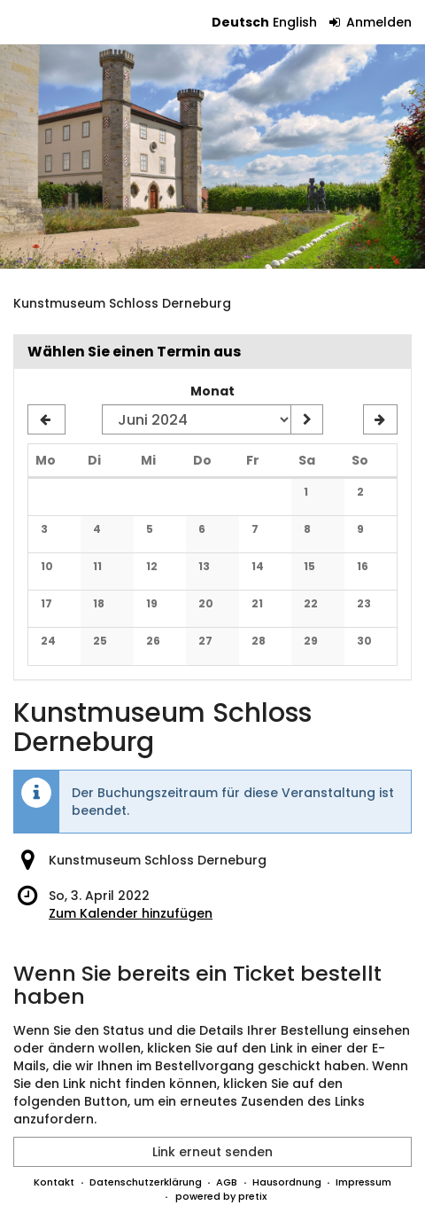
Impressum (363, 1182)
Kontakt (54, 1182)
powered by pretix (221, 1196)
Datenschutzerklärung (145, 1182)
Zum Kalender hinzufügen (130, 913)
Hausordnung (286, 1182)
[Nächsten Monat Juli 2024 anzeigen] (380, 419)
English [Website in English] (295, 22)
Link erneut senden (212, 1152)
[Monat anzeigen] (306, 419)
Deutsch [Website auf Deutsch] (240, 22)
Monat (212, 391)
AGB (226, 1182)
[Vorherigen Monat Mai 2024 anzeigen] (46, 419)
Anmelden (371, 22)
